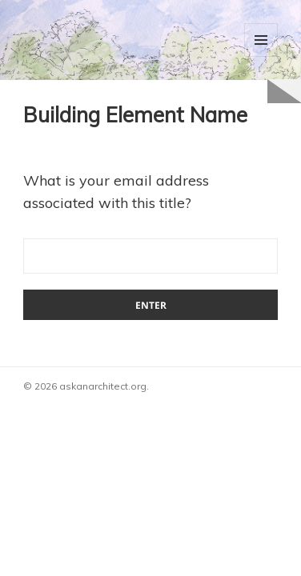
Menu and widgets (261, 40)
